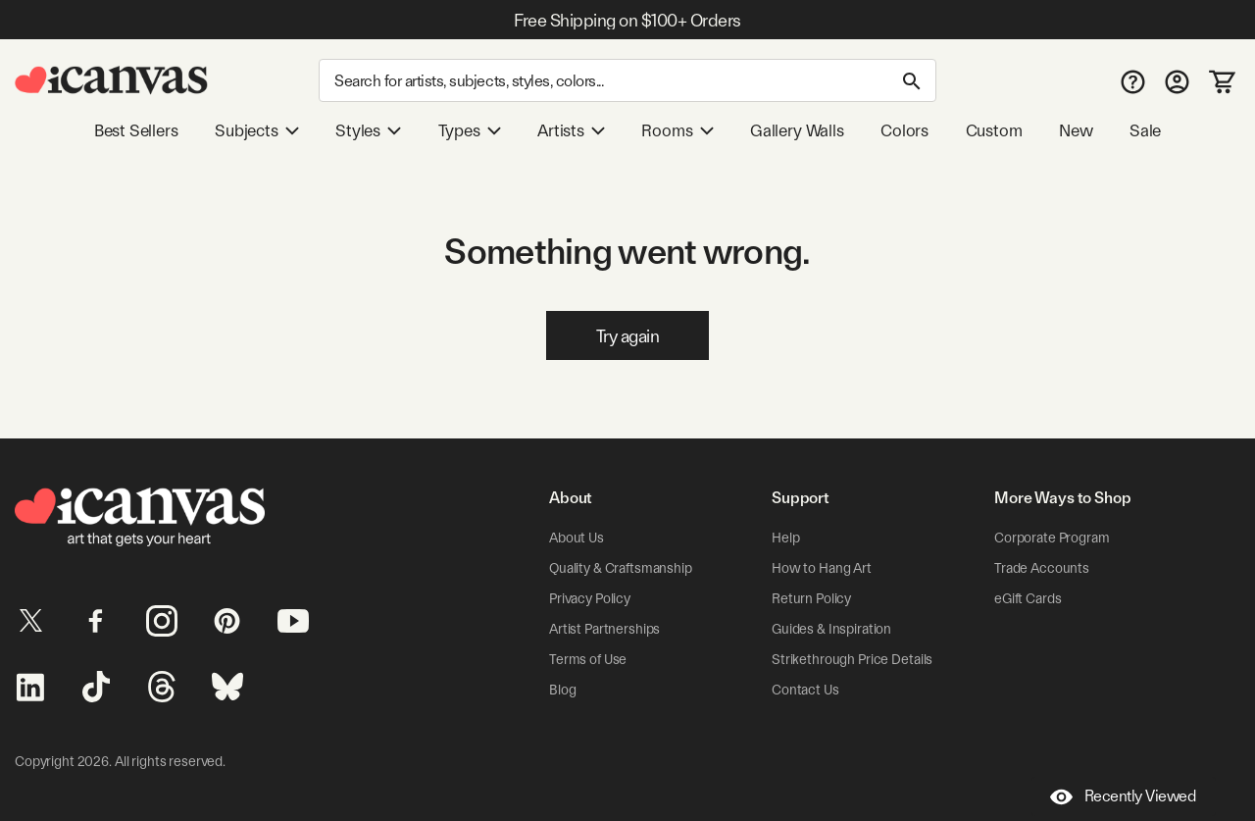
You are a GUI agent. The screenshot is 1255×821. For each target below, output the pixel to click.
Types (469, 130)
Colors (904, 130)
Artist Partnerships (604, 629)
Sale (1145, 130)
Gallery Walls (797, 130)
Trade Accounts (1041, 568)
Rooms (677, 130)
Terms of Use (588, 659)
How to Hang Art (822, 568)
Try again (628, 336)
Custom (994, 130)
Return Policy (811, 598)
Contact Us (805, 689)
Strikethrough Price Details (852, 659)
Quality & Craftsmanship (620, 568)
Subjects (257, 130)
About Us (576, 537)
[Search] (627, 80)
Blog (562, 689)
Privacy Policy (589, 598)
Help (785, 537)
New (1075, 130)
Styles (368, 130)
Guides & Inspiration (831, 629)
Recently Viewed (1123, 797)
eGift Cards (1027, 598)
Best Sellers (136, 130)
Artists (571, 130)
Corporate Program (1052, 537)
